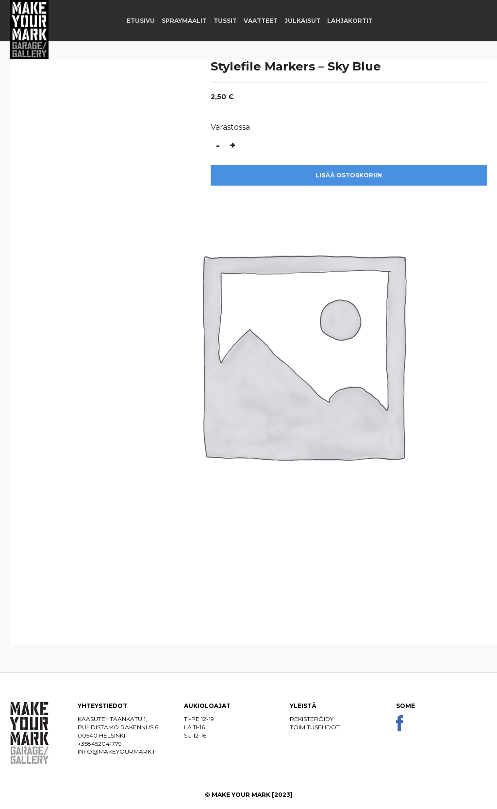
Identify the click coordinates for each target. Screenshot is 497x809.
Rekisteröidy (311, 719)
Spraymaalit (184, 20)
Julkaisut (302, 20)
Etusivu (141, 20)
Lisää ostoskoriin (348, 175)
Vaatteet (261, 20)
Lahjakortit (350, 20)
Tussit (225, 20)
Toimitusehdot (315, 727)
